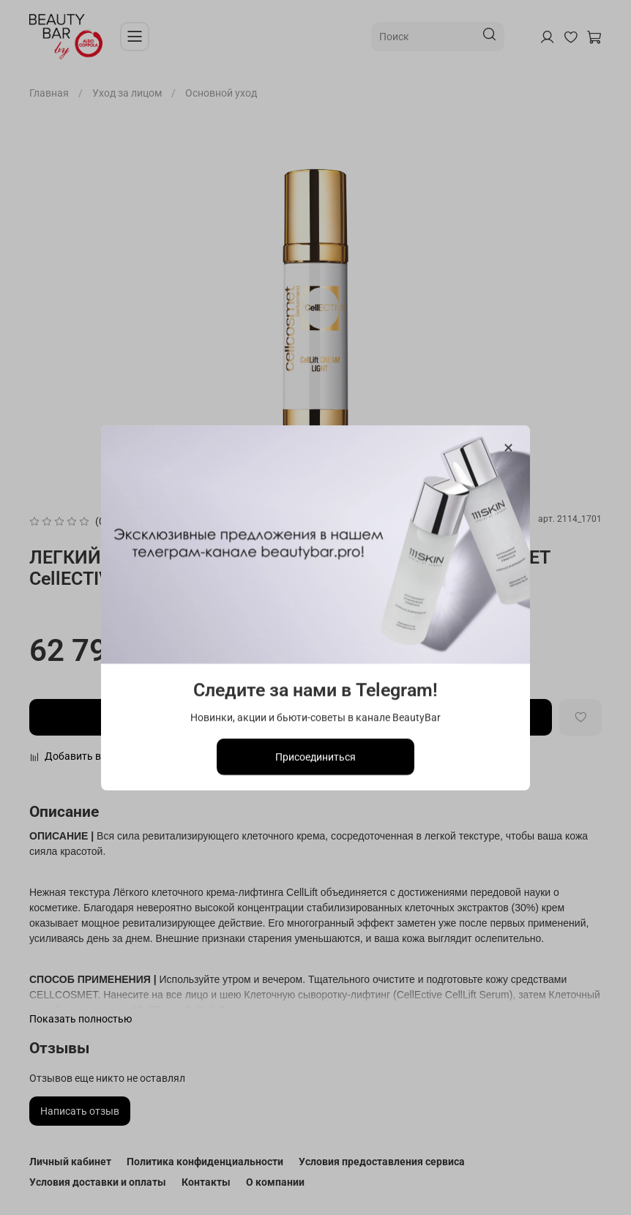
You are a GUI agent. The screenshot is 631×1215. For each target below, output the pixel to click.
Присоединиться (315, 756)
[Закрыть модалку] (508, 448)
